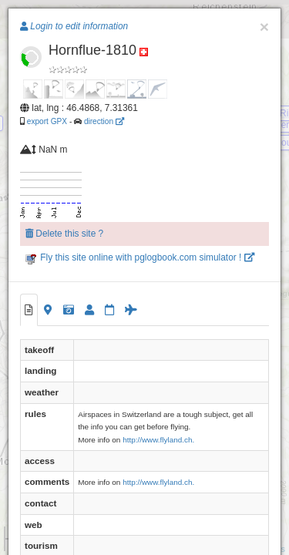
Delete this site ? (64, 233)
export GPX (47, 121)
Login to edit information (74, 26)
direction (104, 121)
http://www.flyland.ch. (158, 440)
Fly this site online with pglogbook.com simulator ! (139, 257)
